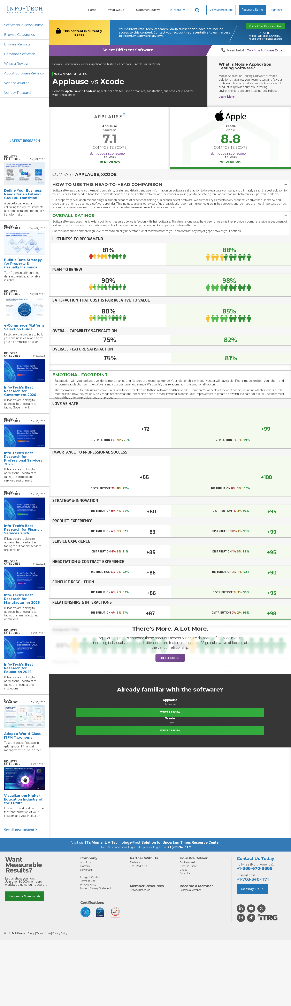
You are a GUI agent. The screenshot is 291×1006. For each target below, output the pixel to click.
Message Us (252, 889)
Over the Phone (188, 866)
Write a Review (16, 64)
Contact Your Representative (265, 26)
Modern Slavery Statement (95, 888)
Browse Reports (17, 44)
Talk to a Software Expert (266, 50)
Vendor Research (18, 93)
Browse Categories (19, 35)
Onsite (183, 869)
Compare (125, 64)
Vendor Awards (16, 83)
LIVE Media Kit (138, 866)
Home (92, 10)
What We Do (116, 10)
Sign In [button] (276, 10)
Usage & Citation (90, 877)
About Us (85, 862)
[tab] (170, 184)
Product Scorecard (109, 153)
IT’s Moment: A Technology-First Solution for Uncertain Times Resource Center (152, 842)
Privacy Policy (88, 884)
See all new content (20, 830)
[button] (170, 184)
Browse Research (140, 889)
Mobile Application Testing (98, 64)
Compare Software (19, 54)
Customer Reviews (148, 10)
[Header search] (198, 10)
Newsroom (86, 869)
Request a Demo (252, 10)
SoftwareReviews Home (23, 25)
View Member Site (221, 10)
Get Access (170, 658)
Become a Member (24, 896)
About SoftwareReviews (24, 73)
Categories (71, 64)
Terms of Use (87, 880)
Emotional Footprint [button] (80, 374)
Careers (85, 866)
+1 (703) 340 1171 (179, 847)
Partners (135, 862)
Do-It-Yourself (187, 862)
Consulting (186, 873)
